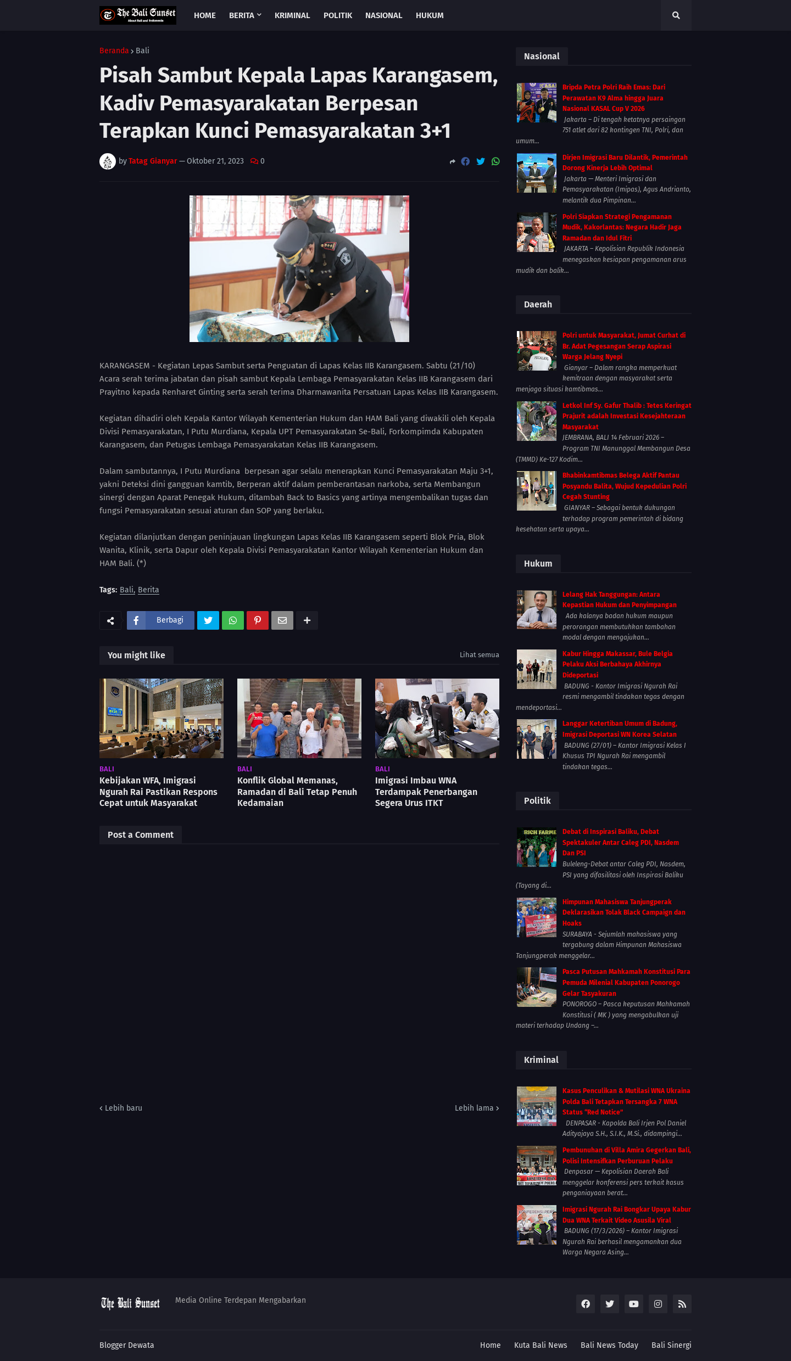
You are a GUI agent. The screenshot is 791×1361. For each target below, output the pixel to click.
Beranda (114, 51)
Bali (142, 51)
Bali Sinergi (671, 1345)
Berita (148, 590)
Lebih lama (474, 1108)
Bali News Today (609, 1345)
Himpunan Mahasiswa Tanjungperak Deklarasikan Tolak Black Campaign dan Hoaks (624, 912)
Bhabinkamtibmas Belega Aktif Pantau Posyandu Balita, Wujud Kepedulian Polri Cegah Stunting (624, 486)
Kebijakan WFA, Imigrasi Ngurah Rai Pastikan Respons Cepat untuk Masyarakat (158, 792)
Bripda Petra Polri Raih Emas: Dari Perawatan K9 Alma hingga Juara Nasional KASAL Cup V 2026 (613, 98)
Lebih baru (123, 1108)
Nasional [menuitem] (384, 15)
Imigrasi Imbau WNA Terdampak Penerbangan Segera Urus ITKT (426, 792)
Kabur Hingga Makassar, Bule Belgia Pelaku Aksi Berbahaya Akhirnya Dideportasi (617, 664)
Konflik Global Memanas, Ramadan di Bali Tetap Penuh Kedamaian (297, 792)
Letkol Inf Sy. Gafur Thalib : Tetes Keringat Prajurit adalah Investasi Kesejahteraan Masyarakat (627, 416)
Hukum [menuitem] (430, 15)
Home (490, 1345)
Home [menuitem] (205, 15)
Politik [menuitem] (338, 15)
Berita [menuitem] (241, 15)
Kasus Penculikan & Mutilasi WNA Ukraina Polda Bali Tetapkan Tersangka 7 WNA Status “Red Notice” (626, 1101)
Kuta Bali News (540, 1345)
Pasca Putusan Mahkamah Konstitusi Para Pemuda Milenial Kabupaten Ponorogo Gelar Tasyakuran (626, 982)
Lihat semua (479, 655)
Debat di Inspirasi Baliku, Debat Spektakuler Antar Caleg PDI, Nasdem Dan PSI (620, 842)
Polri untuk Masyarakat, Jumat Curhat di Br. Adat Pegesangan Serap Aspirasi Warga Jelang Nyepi (624, 346)
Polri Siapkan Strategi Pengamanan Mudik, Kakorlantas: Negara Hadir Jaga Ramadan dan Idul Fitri (622, 227)
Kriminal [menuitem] (292, 15)
